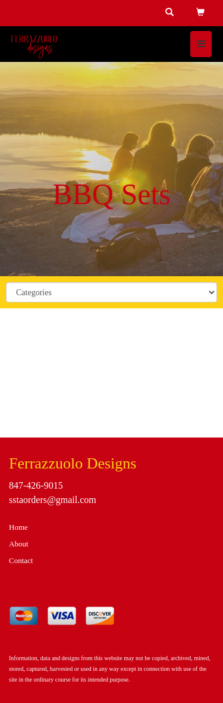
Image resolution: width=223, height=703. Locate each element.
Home (18, 527)
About (19, 543)
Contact (21, 560)
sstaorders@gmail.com (52, 500)
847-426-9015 (36, 485)
